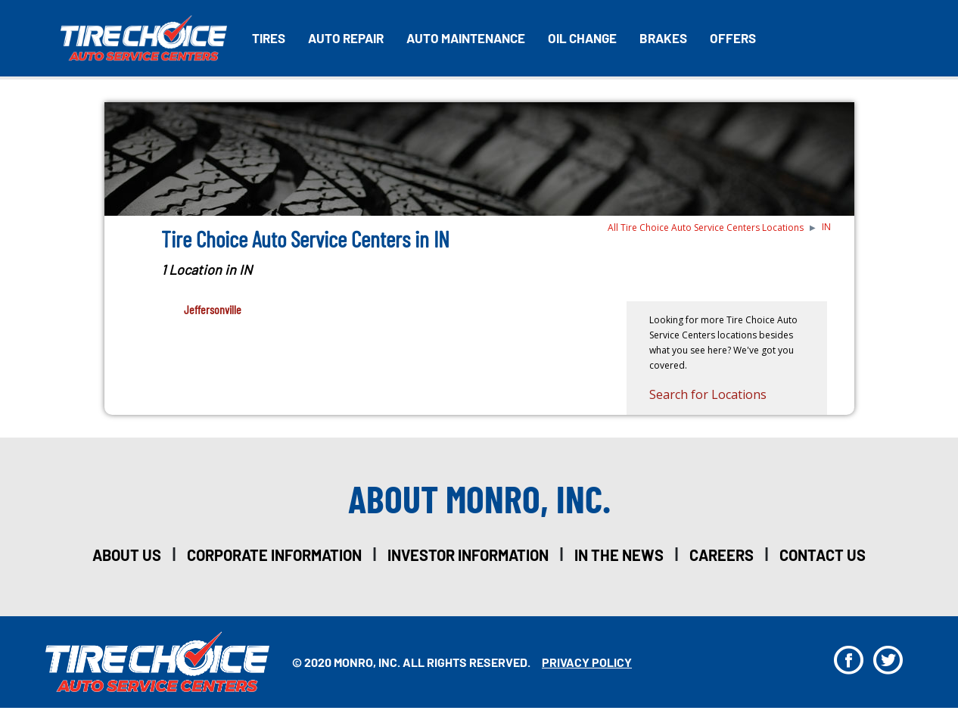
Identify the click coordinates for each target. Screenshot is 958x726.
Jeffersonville (212, 309)
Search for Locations (708, 394)
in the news (619, 555)
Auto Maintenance (465, 37)
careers (721, 555)
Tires (268, 37)
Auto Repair (346, 37)
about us (126, 555)
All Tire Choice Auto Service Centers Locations (706, 227)
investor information (468, 555)
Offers (733, 37)
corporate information (274, 555)
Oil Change (582, 37)
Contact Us (822, 555)
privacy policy (587, 662)
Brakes (663, 37)
